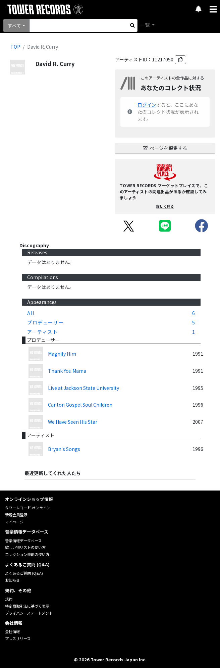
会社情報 (12, 631)
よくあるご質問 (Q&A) (24, 573)
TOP (15, 46)
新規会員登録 (16, 514)
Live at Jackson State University (83, 387)
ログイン (147, 104)
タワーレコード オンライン (27, 507)
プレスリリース (18, 638)
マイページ (14, 521)
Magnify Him (62, 353)
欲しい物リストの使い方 (25, 547)
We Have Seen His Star (72, 421)
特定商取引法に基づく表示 (27, 606)
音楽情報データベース (23, 540)
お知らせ (12, 580)
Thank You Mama (67, 370)
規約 (8, 599)
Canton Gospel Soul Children (80, 404)
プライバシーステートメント (29, 613)
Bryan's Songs (64, 449)
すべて (14, 25)
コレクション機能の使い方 (27, 554)
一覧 (145, 24)
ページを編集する (165, 148)
